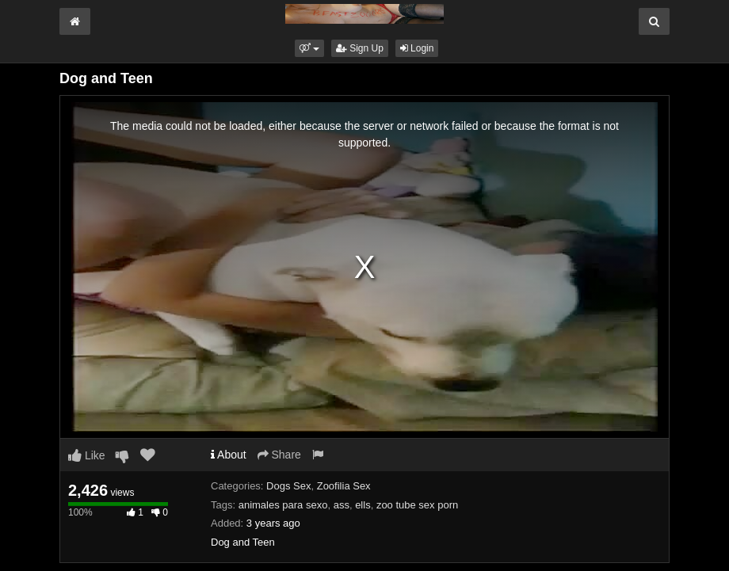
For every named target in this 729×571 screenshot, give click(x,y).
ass (341, 505)
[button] (309, 48)
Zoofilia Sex (344, 486)
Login (417, 48)
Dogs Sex (288, 486)
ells (363, 505)
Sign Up (360, 48)
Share (279, 454)
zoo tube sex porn (417, 505)
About (228, 454)
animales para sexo (283, 505)
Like (86, 455)
